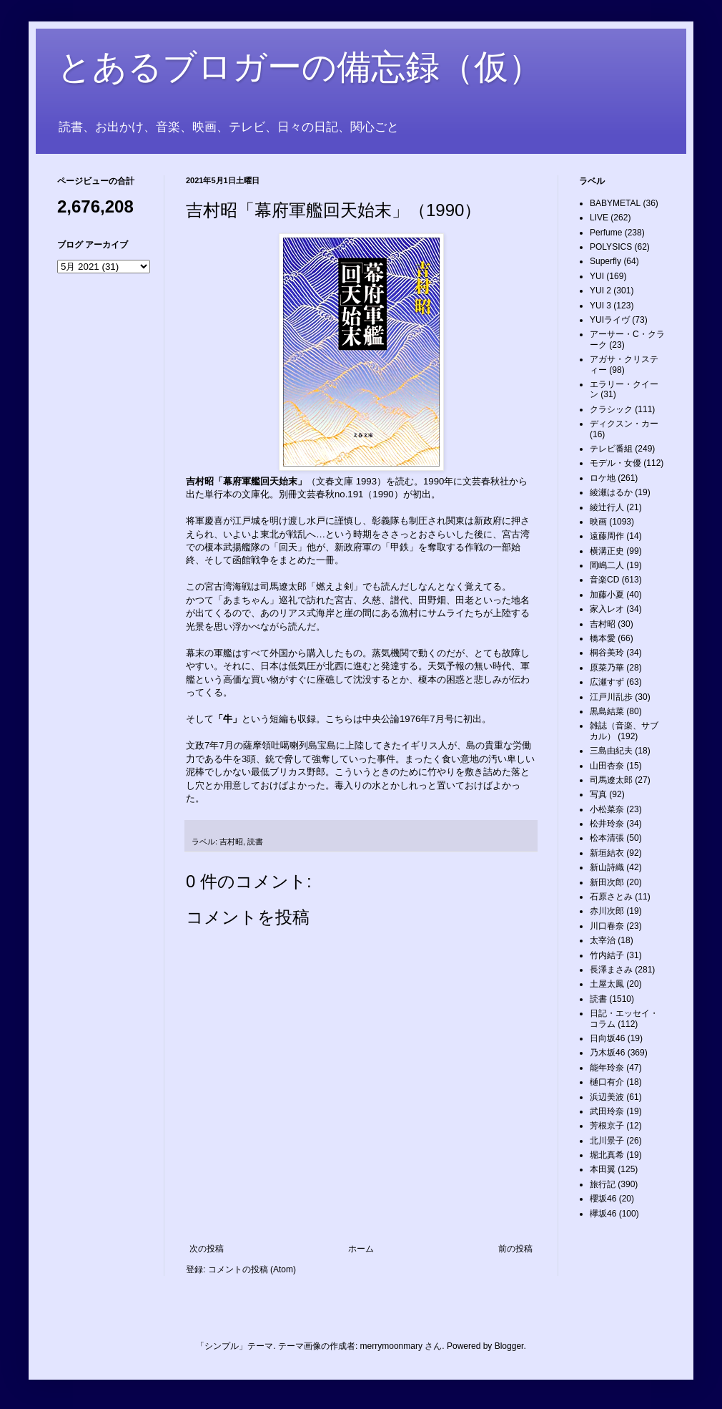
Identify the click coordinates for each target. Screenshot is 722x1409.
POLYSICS (611, 247)
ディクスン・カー (624, 424)
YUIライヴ (610, 320)
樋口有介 (607, 1082)
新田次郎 (607, 882)
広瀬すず (607, 682)
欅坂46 (603, 1214)
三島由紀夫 (611, 751)
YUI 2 (600, 291)
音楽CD (604, 580)
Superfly (605, 261)
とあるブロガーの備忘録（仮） (300, 67)
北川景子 (607, 1141)
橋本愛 (602, 638)
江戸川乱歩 (611, 697)
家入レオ (607, 609)
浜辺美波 (607, 1097)
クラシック (611, 409)
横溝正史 (607, 551)
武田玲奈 (607, 1111)
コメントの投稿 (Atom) (252, 1269)
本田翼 (602, 1169)
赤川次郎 (607, 911)
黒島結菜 (607, 711)
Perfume (606, 233)
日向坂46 (607, 1038)
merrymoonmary (391, 1346)
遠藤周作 (607, 536)
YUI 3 (600, 306)
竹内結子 (607, 955)
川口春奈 (607, 926)
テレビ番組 (611, 449)
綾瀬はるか (611, 492)
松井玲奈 (607, 824)
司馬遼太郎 (611, 780)
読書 (255, 841)
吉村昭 (231, 841)
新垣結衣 (607, 853)
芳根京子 (607, 1126)
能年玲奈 (607, 1068)
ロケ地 (602, 478)
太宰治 (602, 940)
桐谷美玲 (607, 653)
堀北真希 (607, 1155)
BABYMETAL (615, 203)
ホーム (361, 1249)
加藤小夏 (607, 595)
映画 (598, 522)
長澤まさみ (611, 970)
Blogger (509, 1346)
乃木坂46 (607, 1053)
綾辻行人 (607, 507)
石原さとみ (611, 897)
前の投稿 (515, 1249)
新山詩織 (607, 867)
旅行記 (602, 1184)
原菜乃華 (607, 668)
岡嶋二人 (607, 565)
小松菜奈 (607, 809)
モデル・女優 (615, 463)
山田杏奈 (607, 766)
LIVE (599, 218)
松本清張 (607, 838)
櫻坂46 (603, 1199)
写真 (598, 794)
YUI (597, 276)
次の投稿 (206, 1249)
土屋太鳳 (607, 984)
